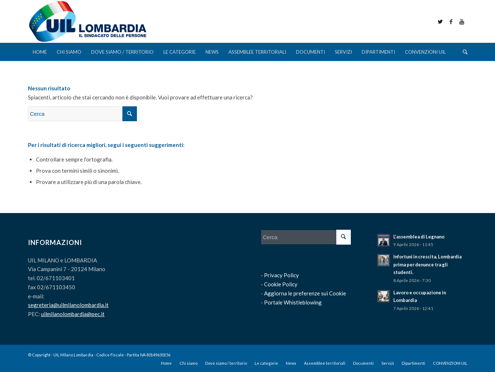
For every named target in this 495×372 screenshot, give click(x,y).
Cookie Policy (280, 284)
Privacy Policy (281, 275)
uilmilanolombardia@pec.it (73, 314)
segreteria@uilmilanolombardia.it (68, 305)
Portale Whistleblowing (293, 302)
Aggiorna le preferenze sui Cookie (305, 293)
